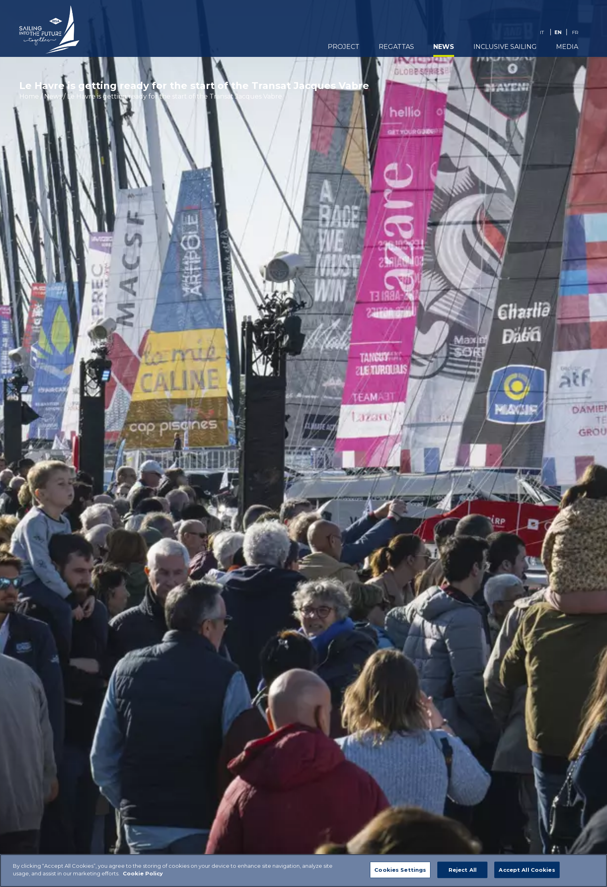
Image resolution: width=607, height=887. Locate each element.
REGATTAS (396, 47)
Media (567, 47)
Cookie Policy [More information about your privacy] (143, 878)
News (443, 47)
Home (29, 96)
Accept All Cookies (527, 874)
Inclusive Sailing (505, 47)
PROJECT (343, 47)
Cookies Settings (400, 874)
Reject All (463, 874)
